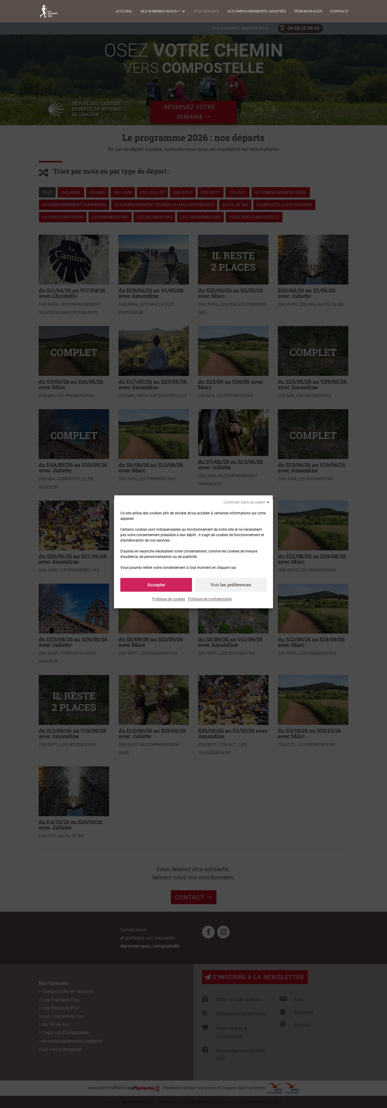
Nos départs (206, 11)
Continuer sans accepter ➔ (246, 502)
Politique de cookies (168, 599)
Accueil (123, 11)
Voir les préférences (230, 585)
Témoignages (308, 11)
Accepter (156, 585)
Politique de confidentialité (210, 599)
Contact (339, 11)
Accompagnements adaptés (256, 11)
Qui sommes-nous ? (160, 11)
